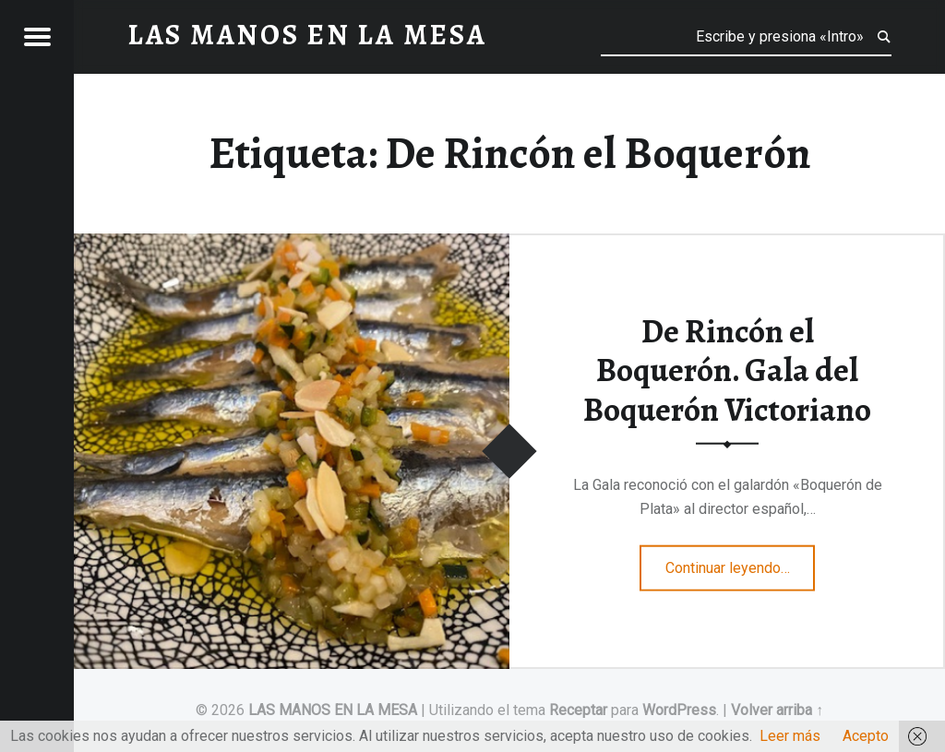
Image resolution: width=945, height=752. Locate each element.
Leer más (790, 736)
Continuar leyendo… (740, 562)
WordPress (679, 710)
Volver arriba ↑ (777, 710)
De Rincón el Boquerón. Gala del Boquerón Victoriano (727, 369)
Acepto (866, 736)
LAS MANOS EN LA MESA (332, 710)
